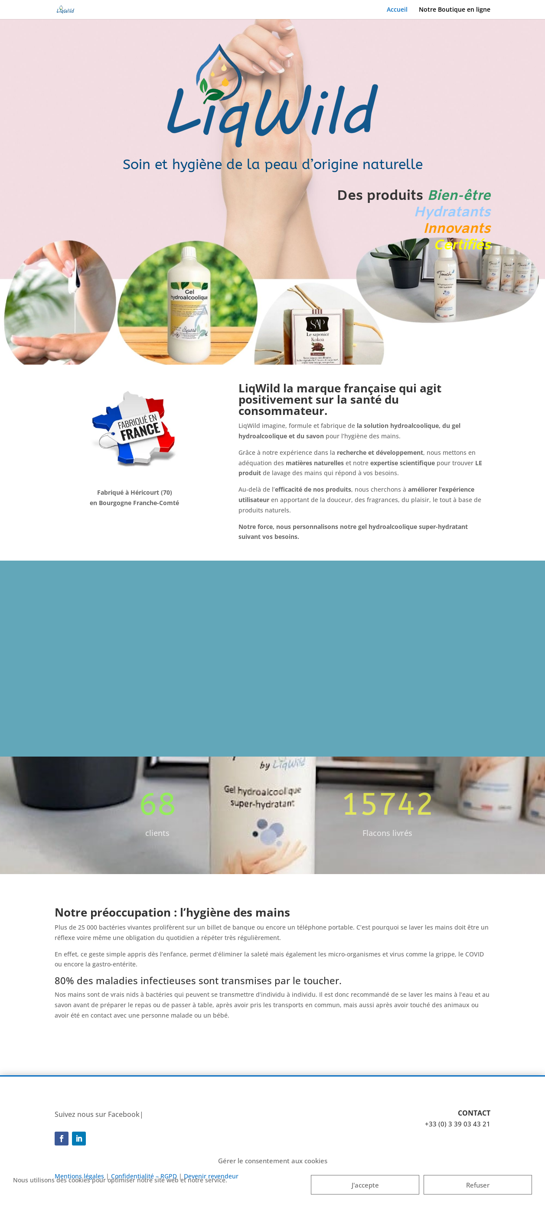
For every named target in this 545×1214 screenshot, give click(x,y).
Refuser (478, 1185)
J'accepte (365, 1185)
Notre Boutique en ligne (454, 10)
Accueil (397, 10)
